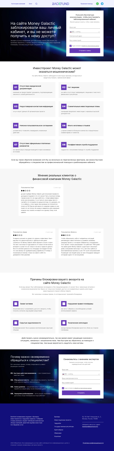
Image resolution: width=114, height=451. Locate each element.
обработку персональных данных (90, 45)
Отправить (81, 393)
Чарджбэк (57, 423)
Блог (30, 4)
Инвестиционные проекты (62, 420)
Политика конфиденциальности (93, 443)
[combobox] (72, 32)
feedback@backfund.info (90, 426)
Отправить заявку (85, 50)
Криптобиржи (58, 430)
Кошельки (57, 436)
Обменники (57, 433)
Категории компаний (18, 4)
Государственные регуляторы (64, 426)
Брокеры (57, 417)
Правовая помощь (87, 4)
